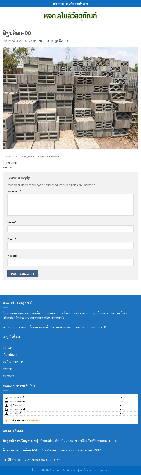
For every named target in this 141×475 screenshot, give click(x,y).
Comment (14, 190)
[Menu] (5, 15)
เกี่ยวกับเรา (10, 354)
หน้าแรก (8, 347)
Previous (10, 162)
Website (12, 255)
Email (11, 239)
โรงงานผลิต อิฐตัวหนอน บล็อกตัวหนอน (54, 470)
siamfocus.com (32, 420)
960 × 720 (43, 40)
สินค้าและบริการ (13, 361)
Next (7, 167)
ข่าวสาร (7, 369)
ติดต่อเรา (8, 376)
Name (11, 222)
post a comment (50, 156)
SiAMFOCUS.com (99, 470)
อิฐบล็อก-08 (62, 40)
